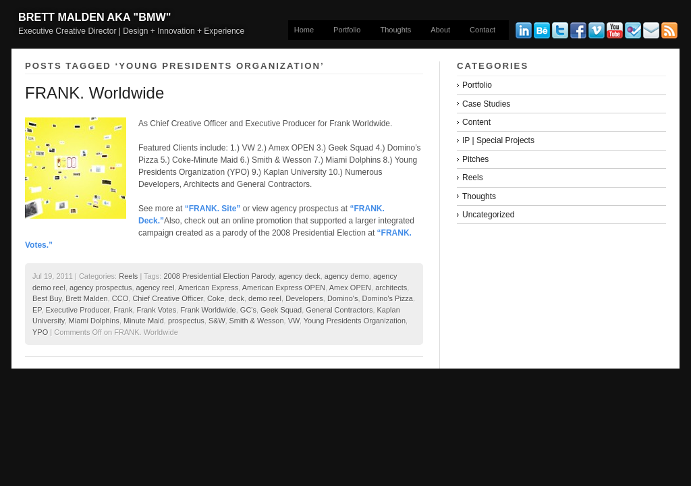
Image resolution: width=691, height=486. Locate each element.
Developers (304, 298)
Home (304, 30)
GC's (248, 310)
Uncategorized (488, 214)
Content (476, 122)
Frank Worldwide (208, 310)
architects (391, 288)
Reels (128, 276)
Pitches (475, 159)
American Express (208, 288)
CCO (120, 298)
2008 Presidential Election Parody (218, 276)
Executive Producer (77, 310)
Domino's (342, 298)
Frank (122, 310)
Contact (482, 30)
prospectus (186, 321)
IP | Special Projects (498, 140)
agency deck (300, 276)
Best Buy (46, 298)
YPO (40, 332)
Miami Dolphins (94, 321)
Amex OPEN (350, 288)
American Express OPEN (283, 288)
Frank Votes (157, 310)
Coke (216, 298)
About (440, 30)
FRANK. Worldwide (94, 93)
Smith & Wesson (256, 321)
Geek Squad (281, 310)
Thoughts (395, 30)
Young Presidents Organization (355, 321)
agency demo (347, 276)
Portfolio (346, 30)
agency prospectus (101, 288)
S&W (217, 321)
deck (236, 298)
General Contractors (339, 310)
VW (294, 321)
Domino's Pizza (387, 298)
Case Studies (486, 104)
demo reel (264, 298)
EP (36, 310)
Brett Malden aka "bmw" (94, 17)
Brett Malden (86, 298)
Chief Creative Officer (167, 298)
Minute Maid (143, 321)
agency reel (155, 288)
